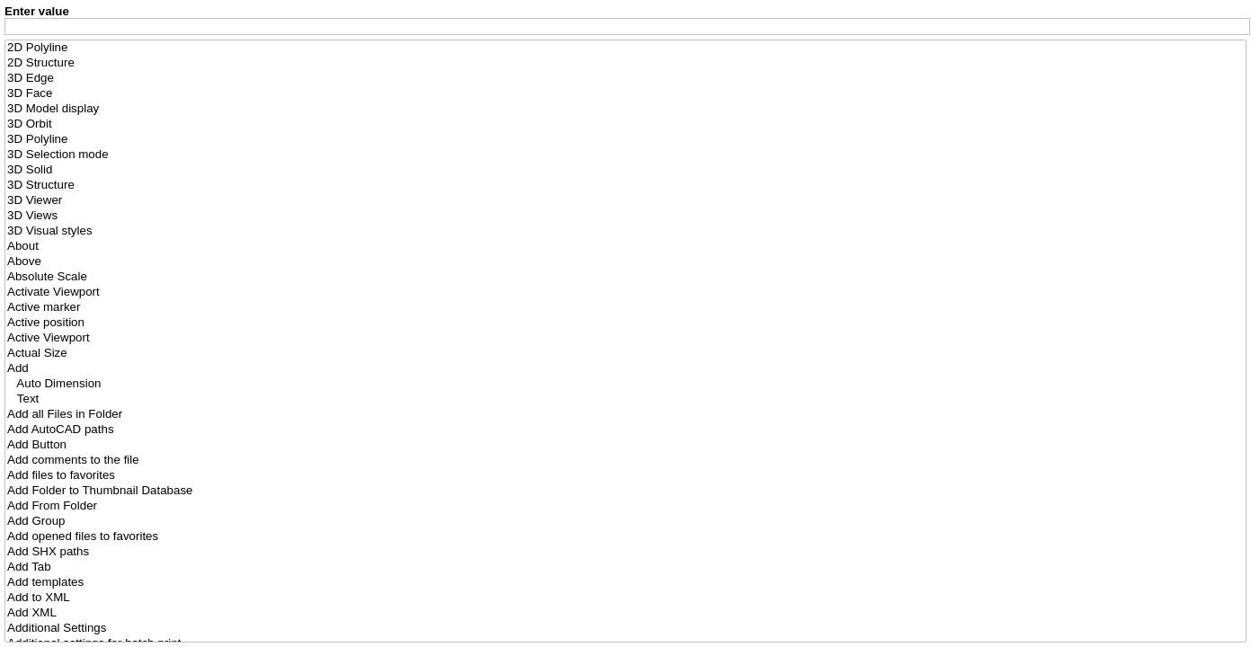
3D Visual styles (625, 231)
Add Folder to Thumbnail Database (625, 491)
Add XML (625, 613)
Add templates (625, 582)
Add (625, 369)
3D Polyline (625, 139)
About (625, 246)
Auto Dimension (625, 384)
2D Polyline (625, 48)
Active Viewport (625, 338)
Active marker (625, 307)
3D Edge (625, 78)
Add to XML (625, 598)
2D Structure (625, 63)
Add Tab (625, 567)
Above (625, 262)
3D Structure (625, 185)
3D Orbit (625, 124)
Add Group (625, 521)
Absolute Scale (625, 277)
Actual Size (625, 353)
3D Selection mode (625, 155)
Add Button (625, 445)
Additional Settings (625, 628)
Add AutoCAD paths (625, 430)
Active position (625, 323)
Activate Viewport (625, 292)
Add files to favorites (625, 475)
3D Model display (625, 109)
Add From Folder (625, 506)
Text (625, 399)
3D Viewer (625, 200)
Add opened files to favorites (625, 537)
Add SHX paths (625, 552)
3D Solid (625, 170)
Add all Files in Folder (625, 414)
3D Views (625, 216)
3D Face (625, 94)
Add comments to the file (625, 460)
